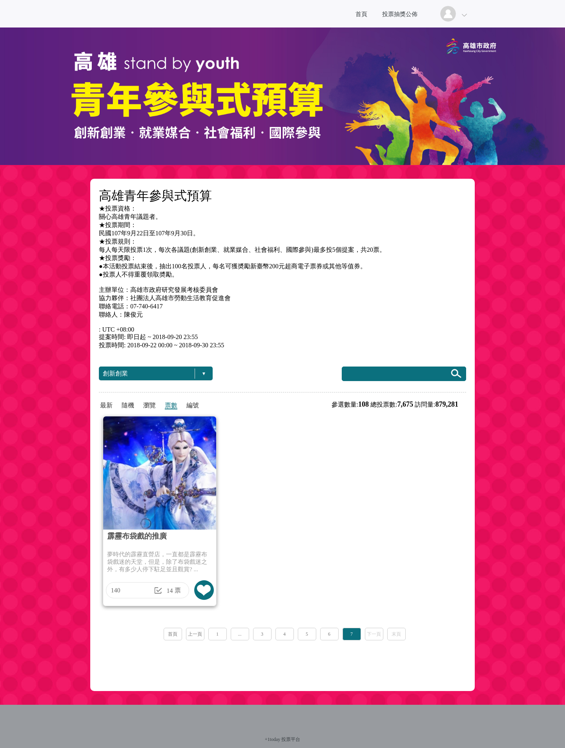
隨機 (128, 405)
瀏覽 (149, 405)
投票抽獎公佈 (399, 14)
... (240, 634)
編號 (192, 405)
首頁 (361, 14)
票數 (171, 405)
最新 (106, 405)
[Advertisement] (282, 663)
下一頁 (374, 634)
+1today (272, 739)
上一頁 (195, 634)
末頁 (396, 634)
